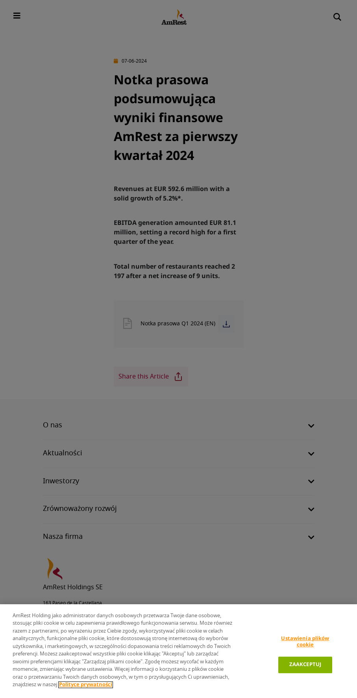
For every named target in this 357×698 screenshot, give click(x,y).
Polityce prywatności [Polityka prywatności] (85, 684)
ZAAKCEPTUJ (305, 664)
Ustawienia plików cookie (305, 642)
